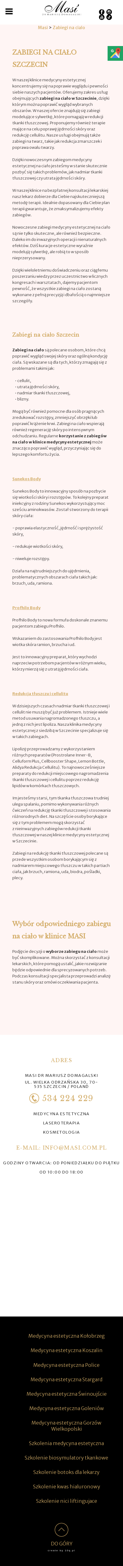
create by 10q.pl (61, 1550)
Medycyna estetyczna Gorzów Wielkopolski (66, 1426)
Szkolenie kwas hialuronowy (66, 1486)
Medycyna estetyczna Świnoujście (67, 1394)
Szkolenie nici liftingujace (66, 1501)
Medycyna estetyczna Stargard (66, 1379)
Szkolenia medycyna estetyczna (66, 1443)
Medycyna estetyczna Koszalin (67, 1350)
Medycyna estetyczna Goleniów (66, 1408)
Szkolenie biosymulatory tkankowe (66, 1458)
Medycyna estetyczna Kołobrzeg (66, 1336)
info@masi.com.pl (75, 1148)
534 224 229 (61, 1098)
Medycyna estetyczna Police (66, 1365)
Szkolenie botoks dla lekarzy (66, 1472)
